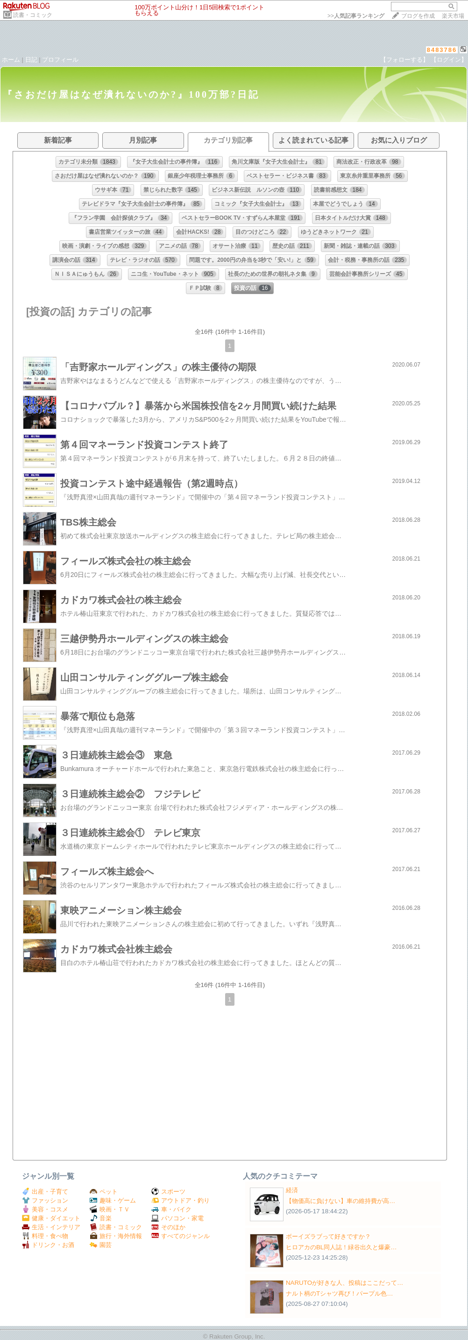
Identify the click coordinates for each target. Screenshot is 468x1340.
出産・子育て (45, 1191)
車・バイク (171, 1209)
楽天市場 (453, 16)
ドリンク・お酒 (48, 1244)
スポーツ (168, 1191)
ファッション (45, 1200)
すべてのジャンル (180, 1235)
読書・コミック (32, 15)
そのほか (168, 1227)
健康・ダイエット (51, 1218)
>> (355, 16)
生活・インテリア (51, 1227)
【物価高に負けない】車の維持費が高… (340, 1200)
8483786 (442, 49)
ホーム (11, 59)
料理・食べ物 (45, 1235)
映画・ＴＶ (110, 1209)
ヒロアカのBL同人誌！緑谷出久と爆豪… (341, 1247)
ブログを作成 (418, 16)
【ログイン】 (449, 59)
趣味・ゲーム (113, 1200)
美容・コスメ (45, 1209)
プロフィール (60, 59)
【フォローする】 (404, 59)
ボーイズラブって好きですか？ (328, 1236)
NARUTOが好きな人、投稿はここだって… (344, 1282)
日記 (31, 59)
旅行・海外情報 (116, 1235)
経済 (292, 1190)
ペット (104, 1191)
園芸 (101, 1244)
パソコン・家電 (177, 1218)
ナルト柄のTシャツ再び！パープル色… (339, 1293)
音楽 (101, 1218)
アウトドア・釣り (180, 1200)
